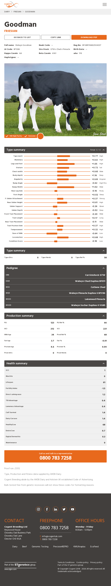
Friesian (17, 12)
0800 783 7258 (54, 528)
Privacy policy (96, 562)
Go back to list (22, 37)
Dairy (7, 12)
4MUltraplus (79, 547)
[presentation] (55, 150)
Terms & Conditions (66, 562)
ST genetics (73, 565)
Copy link (56, 37)
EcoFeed (94, 547)
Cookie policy (82, 562)
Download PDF (89, 37)
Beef (24, 547)
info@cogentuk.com (52, 536)
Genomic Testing (40, 547)
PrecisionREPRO (60, 547)
